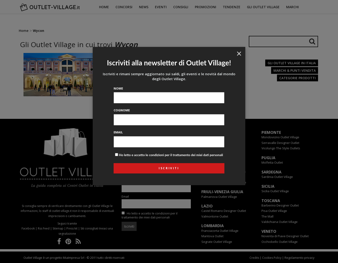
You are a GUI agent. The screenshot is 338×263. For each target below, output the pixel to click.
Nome (118, 88)
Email (118, 132)
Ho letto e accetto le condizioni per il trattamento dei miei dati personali (171, 155)
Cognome (122, 110)
